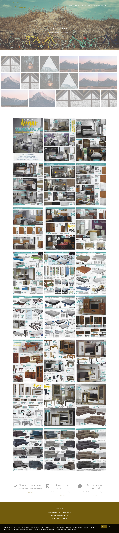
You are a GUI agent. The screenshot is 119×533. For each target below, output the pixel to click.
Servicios (76, 5)
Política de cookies (71, 529)
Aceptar (104, 527)
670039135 (65, 519)
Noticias (90, 5)
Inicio (66, 5)
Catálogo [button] (83, 5)
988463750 (56, 519)
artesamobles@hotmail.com (59, 515)
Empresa (71, 5)
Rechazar (111, 527)
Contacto (103, 5)
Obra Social (96, 5)
